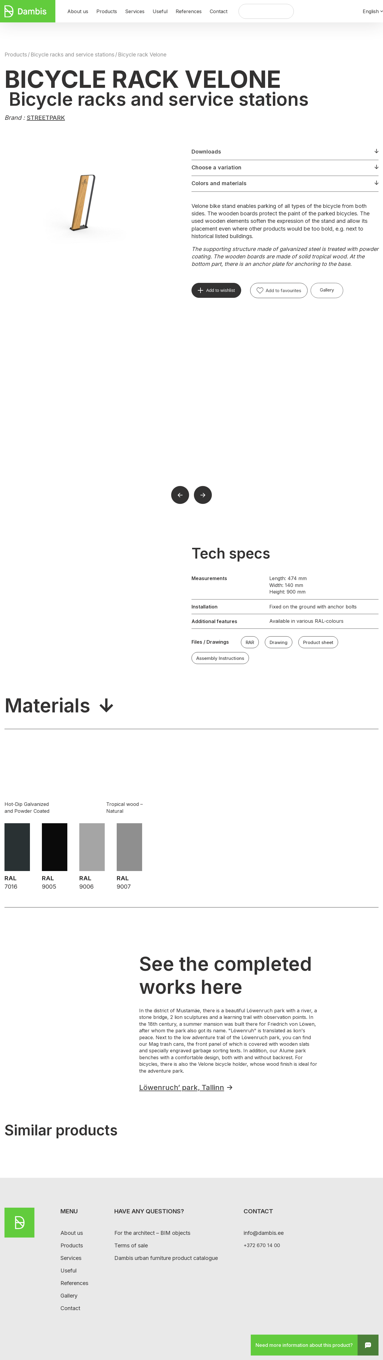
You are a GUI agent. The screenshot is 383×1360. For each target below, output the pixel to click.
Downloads (206, 151)
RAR (250, 642)
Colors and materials (219, 183)
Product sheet (318, 642)
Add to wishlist (220, 290)
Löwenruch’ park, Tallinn (181, 1087)
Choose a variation (216, 167)
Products (15, 54)
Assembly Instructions (220, 658)
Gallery (327, 290)
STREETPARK (46, 117)
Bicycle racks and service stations (72, 54)
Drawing (279, 642)
